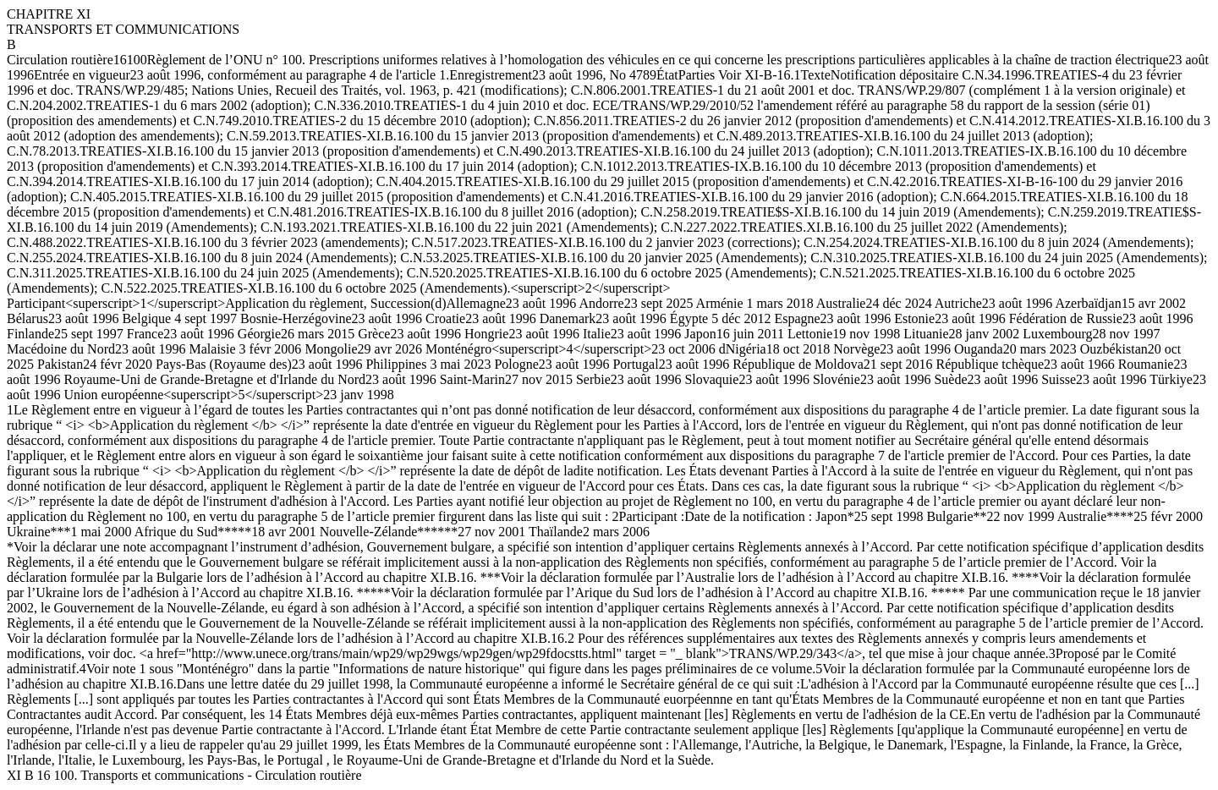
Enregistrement (490, 75)
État (667, 75)
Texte (816, 75)
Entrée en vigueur (82, 75)
